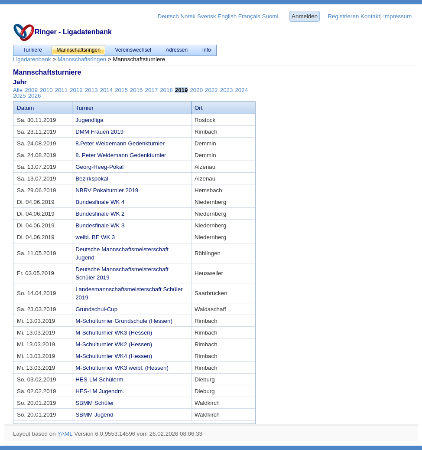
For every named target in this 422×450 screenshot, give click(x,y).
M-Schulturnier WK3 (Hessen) (113, 332)
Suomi (270, 16)
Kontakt (370, 16)
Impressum (397, 16)
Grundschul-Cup (96, 309)
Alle (18, 90)
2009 (31, 90)
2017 (151, 90)
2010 (46, 90)
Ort (199, 108)
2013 (91, 90)
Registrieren (343, 16)
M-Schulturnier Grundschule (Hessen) (123, 321)
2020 (196, 90)
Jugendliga (89, 120)
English (227, 16)
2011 (61, 90)
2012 (76, 90)
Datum (25, 108)
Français (249, 16)
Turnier (84, 108)
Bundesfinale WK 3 (99, 225)
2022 (211, 90)
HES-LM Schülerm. (100, 379)
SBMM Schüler (94, 403)
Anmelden (305, 16)
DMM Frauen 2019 (99, 131)
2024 (241, 90)
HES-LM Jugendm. (99, 391)
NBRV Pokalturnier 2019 (106, 190)
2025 (19, 95)
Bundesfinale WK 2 (99, 213)
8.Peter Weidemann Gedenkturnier (120, 143)
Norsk (187, 16)
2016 (136, 90)
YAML (64, 433)
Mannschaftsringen (82, 59)
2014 (106, 90)
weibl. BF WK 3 (95, 237)
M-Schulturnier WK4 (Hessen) (113, 356)
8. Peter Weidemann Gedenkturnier (120, 155)
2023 (226, 90)
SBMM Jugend (94, 414)
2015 (121, 90)
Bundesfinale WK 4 (99, 202)
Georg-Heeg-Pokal (99, 167)
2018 (166, 90)
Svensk (206, 16)
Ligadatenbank (32, 59)
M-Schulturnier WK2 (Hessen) (113, 344)
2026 (34, 95)
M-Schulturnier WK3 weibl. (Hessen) (122, 368)
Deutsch (168, 16)
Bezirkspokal (91, 178)
